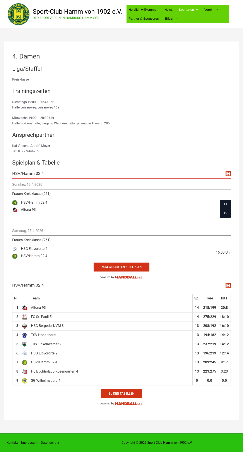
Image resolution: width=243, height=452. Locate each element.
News (168, 9)
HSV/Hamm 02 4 (44, 362)
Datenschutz (50, 443)
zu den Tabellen (121, 393)
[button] (196, 9)
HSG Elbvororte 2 (44, 353)
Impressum (29, 443)
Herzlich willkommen (143, 9)
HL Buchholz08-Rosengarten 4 (54, 371)
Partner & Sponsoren (143, 18)
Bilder (171, 18)
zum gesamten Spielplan (121, 267)
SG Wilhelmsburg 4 (45, 380)
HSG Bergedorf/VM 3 (47, 326)
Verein (211, 9)
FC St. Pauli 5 (41, 317)
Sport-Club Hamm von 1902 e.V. (77, 11)
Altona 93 (38, 308)
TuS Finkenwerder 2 (46, 344)
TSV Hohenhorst (43, 335)
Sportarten (188, 9)
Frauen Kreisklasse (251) (31, 194)
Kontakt (12, 443)
